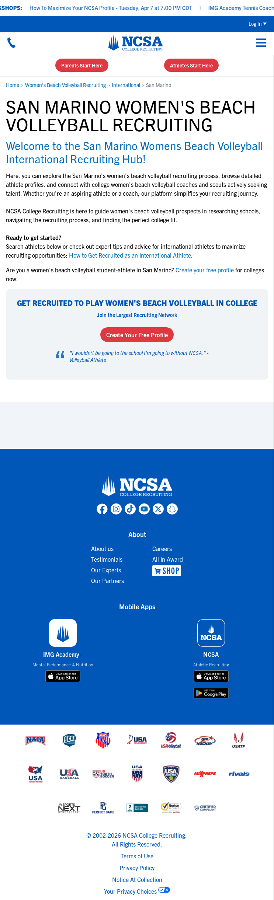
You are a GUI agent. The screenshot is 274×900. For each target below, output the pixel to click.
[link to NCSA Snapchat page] (172, 508)
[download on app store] (62, 676)
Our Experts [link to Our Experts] (106, 569)
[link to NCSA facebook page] (102, 508)
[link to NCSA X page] (158, 508)
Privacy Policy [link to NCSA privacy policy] (137, 867)
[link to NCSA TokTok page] (130, 508)
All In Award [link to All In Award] (167, 559)
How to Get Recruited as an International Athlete (130, 255)
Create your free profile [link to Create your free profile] (204, 269)
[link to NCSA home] (137, 486)
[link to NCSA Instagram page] (116, 508)
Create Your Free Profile (137, 334)
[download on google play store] (211, 693)
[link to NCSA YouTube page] (144, 508)
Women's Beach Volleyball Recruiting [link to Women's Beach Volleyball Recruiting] (65, 84)
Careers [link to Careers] (162, 548)
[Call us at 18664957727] (11, 42)
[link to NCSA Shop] (167, 570)
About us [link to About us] (102, 548)
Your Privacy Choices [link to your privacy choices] (130, 891)
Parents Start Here (82, 65)
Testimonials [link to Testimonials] (106, 559)
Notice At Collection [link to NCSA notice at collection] (137, 879)
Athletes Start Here (191, 65)
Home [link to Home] (12, 84)
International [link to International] (126, 84)
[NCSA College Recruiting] (135, 42)
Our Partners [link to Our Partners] (107, 580)
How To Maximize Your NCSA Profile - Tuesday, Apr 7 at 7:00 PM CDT (116, 7)
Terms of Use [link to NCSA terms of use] (137, 855)
